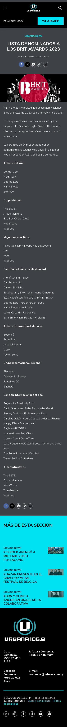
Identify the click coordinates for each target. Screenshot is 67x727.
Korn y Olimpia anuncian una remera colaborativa (22, 627)
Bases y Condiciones (39, 701)
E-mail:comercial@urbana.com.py (46, 672)
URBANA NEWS (33, 36)
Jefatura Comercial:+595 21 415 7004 (42, 653)
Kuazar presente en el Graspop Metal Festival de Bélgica (22, 605)
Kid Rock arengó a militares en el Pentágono (19, 583)
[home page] (33, 7)
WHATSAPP (50, 21)
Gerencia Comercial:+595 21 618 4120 (11, 676)
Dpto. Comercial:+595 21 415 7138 (11, 656)
